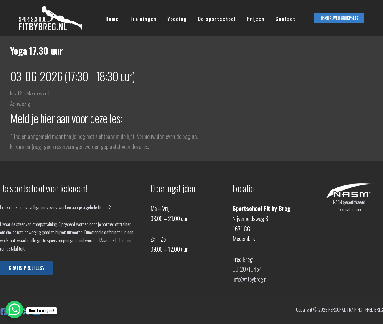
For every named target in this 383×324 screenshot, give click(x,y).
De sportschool (212, 18)
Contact (278, 18)
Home (111, 18)
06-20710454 (247, 268)
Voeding (174, 18)
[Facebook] (4, 311)
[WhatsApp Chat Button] (14, 309)
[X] (25, 311)
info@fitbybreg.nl (250, 279)
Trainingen (141, 18)
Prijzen (250, 18)
